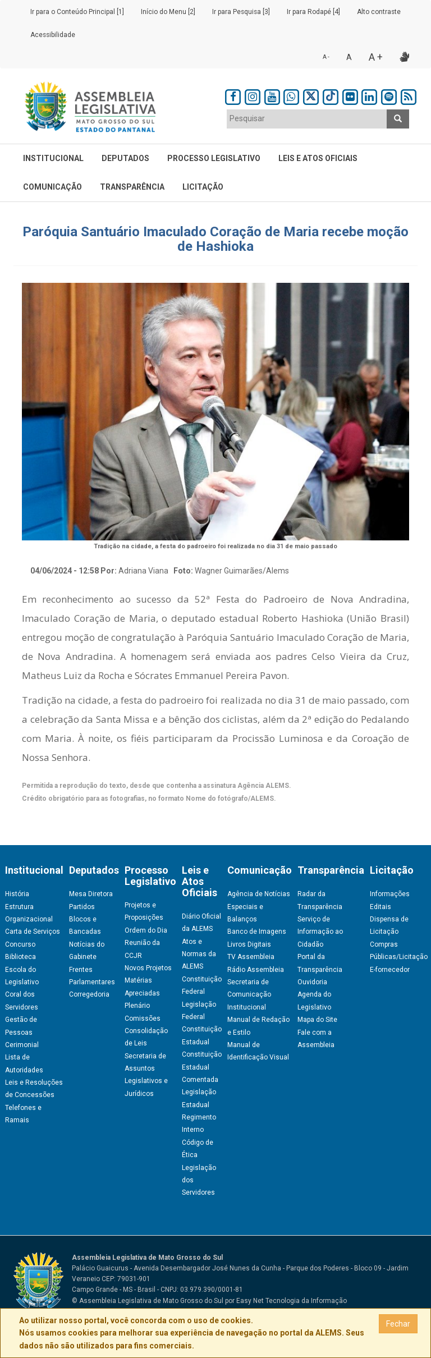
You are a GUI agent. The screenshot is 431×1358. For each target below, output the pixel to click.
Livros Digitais (249, 944)
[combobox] (307, 119)
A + (376, 57)
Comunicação (52, 186)
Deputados (125, 158)
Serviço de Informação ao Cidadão (320, 931)
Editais (380, 907)
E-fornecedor (390, 970)
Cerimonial (22, 1045)
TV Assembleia (250, 957)
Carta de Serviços (32, 931)
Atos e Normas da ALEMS (199, 954)
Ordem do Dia (146, 930)
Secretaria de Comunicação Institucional (249, 994)
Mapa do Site (317, 1020)
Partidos (82, 907)
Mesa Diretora (91, 894)
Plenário (137, 1006)
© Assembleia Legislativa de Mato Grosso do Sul (147, 1301)
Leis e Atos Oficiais (317, 158)
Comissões (143, 1018)
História (17, 894)
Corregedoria (89, 994)
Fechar (398, 1323)
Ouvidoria (312, 982)
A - (326, 57)
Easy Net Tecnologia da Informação (291, 1301)
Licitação (202, 186)
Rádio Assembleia (255, 970)
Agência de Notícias (258, 894)
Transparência (132, 186)
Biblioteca (20, 957)
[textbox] (307, 118)
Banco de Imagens (256, 931)
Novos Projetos (148, 968)
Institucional (53, 158)
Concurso (20, 944)
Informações (390, 894)
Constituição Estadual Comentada (202, 1067)
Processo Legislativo (213, 158)
